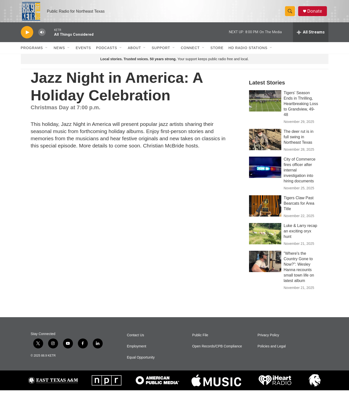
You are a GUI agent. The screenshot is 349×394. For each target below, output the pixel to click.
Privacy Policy (268, 339)
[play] (27, 36)
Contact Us (135, 339)
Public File (200, 339)
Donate (315, 13)
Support (161, 52)
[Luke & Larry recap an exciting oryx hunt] (265, 237)
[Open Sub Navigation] (47, 52)
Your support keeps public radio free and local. (174, 63)
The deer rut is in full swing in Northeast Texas (299, 140)
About (134, 52)
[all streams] (310, 36)
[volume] (42, 36)
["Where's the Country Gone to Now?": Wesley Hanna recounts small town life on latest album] (265, 265)
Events (83, 52)
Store (216, 52)
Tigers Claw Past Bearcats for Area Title (299, 207)
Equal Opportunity (141, 361)
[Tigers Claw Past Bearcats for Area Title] (265, 209)
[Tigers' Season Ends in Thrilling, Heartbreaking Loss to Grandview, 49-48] (265, 104)
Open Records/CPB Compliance (217, 350)
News (59, 52)
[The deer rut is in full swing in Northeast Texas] (265, 143)
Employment (136, 350)
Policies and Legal (271, 350)
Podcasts (106, 52)
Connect (190, 52)
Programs (32, 52)
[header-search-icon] (291, 13)
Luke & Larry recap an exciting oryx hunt (300, 234)
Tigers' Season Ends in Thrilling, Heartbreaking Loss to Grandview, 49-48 (301, 107)
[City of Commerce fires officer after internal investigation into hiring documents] (265, 171)
